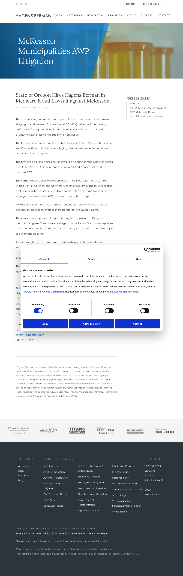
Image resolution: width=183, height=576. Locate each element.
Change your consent (27, 541)
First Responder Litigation (92, 494)
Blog (21, 480)
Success (147, 15)
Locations (149, 470)
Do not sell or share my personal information (91, 541)
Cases (58, 15)
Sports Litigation (121, 495)
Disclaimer (63, 533)
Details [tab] (92, 259)
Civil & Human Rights (55, 494)
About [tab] (138, 259)
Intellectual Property (123, 466)
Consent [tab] (44, 259)
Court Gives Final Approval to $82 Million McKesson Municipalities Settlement (148, 112)
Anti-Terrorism (51, 466)
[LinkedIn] (25, 4)
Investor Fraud (120, 472)
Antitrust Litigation (54, 472)
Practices (116, 15)
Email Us (149, 475)
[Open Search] (165, 4)
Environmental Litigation (92, 488)
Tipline (130, 4)
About (132, 15)
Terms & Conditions (44, 533)
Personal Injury (120, 477)
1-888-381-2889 (150, 4)
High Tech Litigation (89, 510)
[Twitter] (20, 4)
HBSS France (151, 494)
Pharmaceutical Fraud (124, 483)
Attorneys (75, 15)
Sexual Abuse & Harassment (127, 489)
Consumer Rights (53, 505)
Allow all (138, 323)
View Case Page (39, 107)
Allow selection (91, 323)
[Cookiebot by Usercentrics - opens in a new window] (146, 249)
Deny (45, 323)
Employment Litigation (91, 482)
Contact (165, 15)
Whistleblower (120, 511)
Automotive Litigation (55, 477)
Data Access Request (105, 533)
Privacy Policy (34, 383)
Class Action (50, 500)
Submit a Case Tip (154, 480)
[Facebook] (16, 4)
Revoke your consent (53, 541)
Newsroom (96, 15)
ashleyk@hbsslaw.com (30, 334)
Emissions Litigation (89, 476)
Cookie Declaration (81, 533)
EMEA (147, 489)
